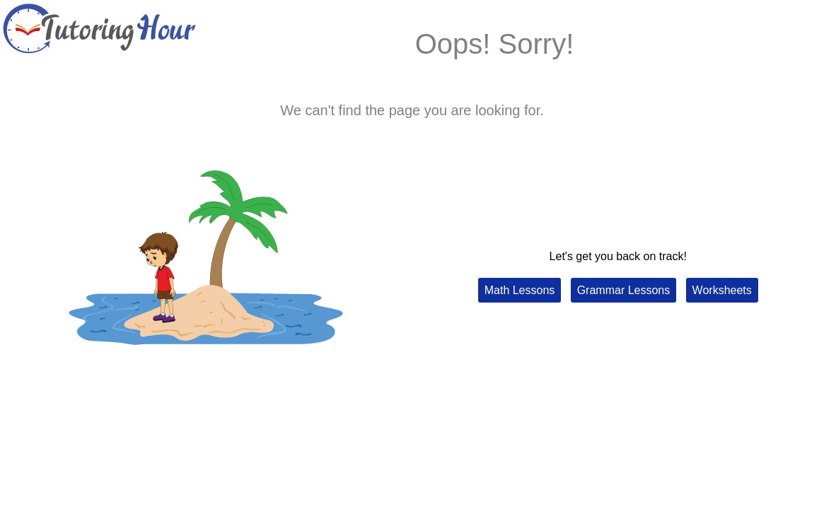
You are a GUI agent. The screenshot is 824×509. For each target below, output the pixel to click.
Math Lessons (519, 290)
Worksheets (722, 290)
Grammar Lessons (624, 290)
